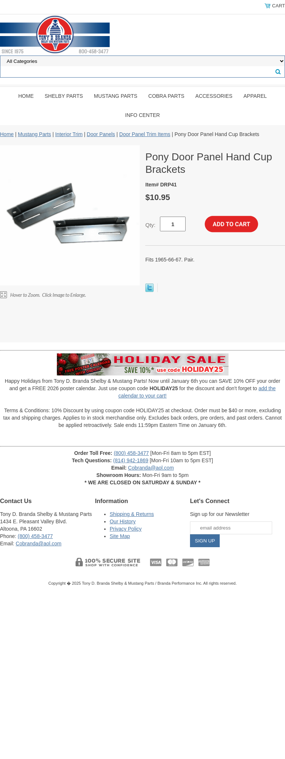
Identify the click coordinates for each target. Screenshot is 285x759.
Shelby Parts (64, 96)
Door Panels (101, 134)
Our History (123, 521)
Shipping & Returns (132, 514)
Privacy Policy (126, 529)
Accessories (214, 96)
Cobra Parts (166, 96)
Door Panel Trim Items (144, 134)
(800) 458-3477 (131, 453)
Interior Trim (69, 134)
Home (26, 96)
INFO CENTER (142, 115)
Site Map (120, 536)
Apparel (255, 96)
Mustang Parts (115, 96)
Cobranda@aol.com (151, 468)
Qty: (150, 225)
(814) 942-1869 (131, 460)
